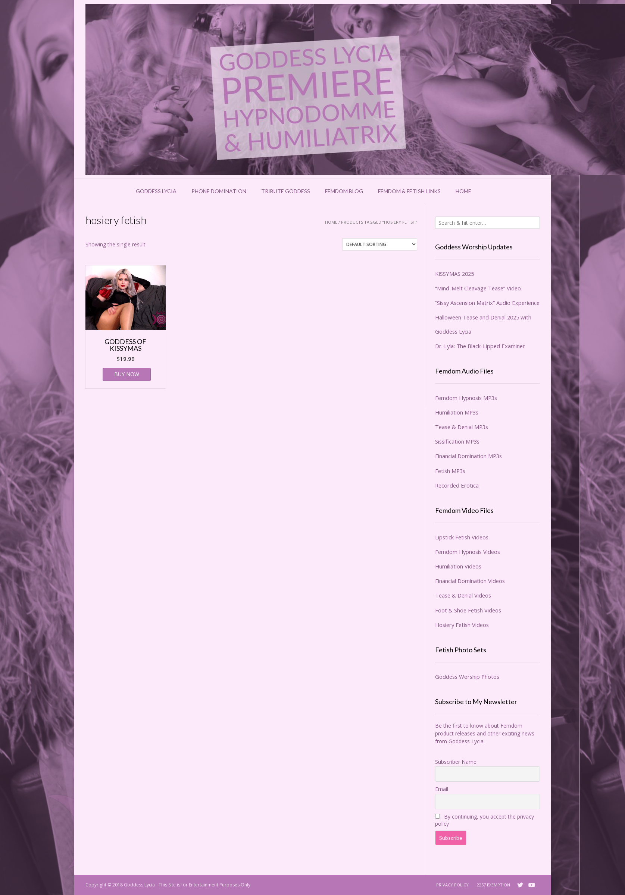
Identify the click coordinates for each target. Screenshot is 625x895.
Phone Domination (218, 191)
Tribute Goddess (285, 191)
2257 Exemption (493, 885)
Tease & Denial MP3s (461, 427)
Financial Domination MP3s (468, 456)
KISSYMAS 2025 (454, 273)
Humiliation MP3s (456, 412)
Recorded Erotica (457, 485)
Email (441, 788)
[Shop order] (379, 244)
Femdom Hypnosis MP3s (466, 397)
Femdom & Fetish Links (409, 191)
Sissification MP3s (457, 441)
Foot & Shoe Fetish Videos (468, 610)
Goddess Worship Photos (467, 676)
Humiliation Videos (458, 566)
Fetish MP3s (450, 471)
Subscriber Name (455, 761)
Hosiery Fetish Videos (462, 624)
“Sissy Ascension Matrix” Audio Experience (487, 302)
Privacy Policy (452, 885)
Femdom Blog (344, 191)
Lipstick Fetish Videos (461, 537)
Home (463, 191)
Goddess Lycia (156, 191)
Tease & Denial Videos (463, 595)
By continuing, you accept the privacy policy (484, 820)
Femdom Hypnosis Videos (467, 551)
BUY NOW (126, 374)
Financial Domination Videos (470, 580)
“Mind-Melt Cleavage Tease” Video (478, 288)
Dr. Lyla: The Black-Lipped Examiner (480, 346)
